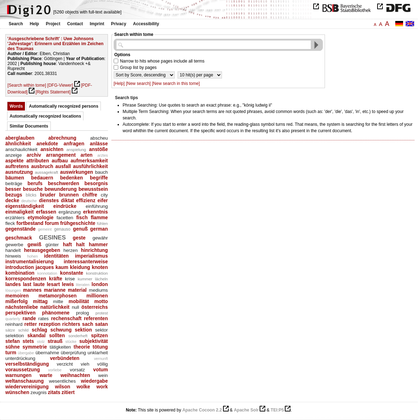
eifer (103, 200)
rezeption (49, 324)
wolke (83, 386)
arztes (102, 155)
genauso (62, 229)
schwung (61, 330)
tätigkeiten (60, 347)
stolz (41, 341)
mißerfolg (16, 301)
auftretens (17, 166)
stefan (12, 341)
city (104, 195)
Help (34, 23)
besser (13, 189)
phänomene (55, 313)
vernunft (101, 358)
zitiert (68, 392)
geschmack (18, 238)
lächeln (101, 279)
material (77, 290)
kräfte (56, 278)
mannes (32, 290)
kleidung (80, 267)
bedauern (42, 178)
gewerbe (14, 244)
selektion (14, 335)
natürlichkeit (55, 307)
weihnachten (75, 375)
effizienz (85, 200)
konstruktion (97, 273)
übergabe (26, 353)
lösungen (13, 290)
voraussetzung (22, 369)
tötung (100, 347)
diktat (67, 200)
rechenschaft (66, 318)
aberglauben (19, 138)
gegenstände (20, 229)
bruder (48, 195)
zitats (54, 392)
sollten (57, 335)
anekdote (47, 143)
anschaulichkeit (21, 149)
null (75, 307)
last (27, 284)
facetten (64, 217)
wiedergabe (94, 381)
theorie (82, 347)
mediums (98, 290)
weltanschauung (24, 381)
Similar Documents (29, 126)
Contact (75, 23)
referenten (96, 318)
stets (28, 341)
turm (10, 352)
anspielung (76, 149)
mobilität (79, 301)
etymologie (41, 217)
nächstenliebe (21, 307)
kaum (61, 267)
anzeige (13, 155)
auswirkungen (76, 172)
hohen (32, 256)
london (100, 284)
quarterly (12, 319)
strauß (55, 341)
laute (39, 284)
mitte (58, 301)
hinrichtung (94, 250)
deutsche (29, 201)
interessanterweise (86, 261)
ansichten (51, 149)
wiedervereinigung (27, 386)
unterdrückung (20, 358)
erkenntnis (95, 212)
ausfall (63, 166)
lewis (68, 284)
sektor (101, 330)
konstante (71, 273)
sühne (12, 347)
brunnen (68, 195)
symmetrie (34, 347)
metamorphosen (57, 295)
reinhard (13, 324)
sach (87, 324)
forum (52, 223)
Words (16, 106)
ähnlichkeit (18, 143)
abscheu (99, 138)
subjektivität (93, 341)
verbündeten (65, 358)
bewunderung (60, 189)
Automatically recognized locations (45, 116)
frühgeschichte (78, 223)
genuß (80, 229)
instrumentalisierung (29, 261)
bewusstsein (93, 189)
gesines (52, 236)
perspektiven (20, 313)
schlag (39, 330)
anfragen (74, 143)
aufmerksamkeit (89, 160)
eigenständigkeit (24, 206)
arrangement (61, 155)
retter (31, 324)
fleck (10, 223)
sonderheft (77, 336)
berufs (35, 183)
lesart (53, 284)
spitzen (99, 335)
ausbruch (42, 166)
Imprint (97, 23)
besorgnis (96, 183)
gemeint (44, 229)
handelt (13, 250)
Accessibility (146, 23)
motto (101, 301)
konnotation (47, 273)
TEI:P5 (277, 410)
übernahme (47, 352)
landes (13, 284)
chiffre (89, 195)
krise (70, 278)
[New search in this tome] (176, 83)
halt (80, 244)
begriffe (99, 178)
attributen (37, 160)
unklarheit (97, 352)
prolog (82, 313)
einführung (97, 206)
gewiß (34, 244)
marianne (54, 290)
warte (45, 375)
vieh (85, 364)
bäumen (14, 178)
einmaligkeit (19, 212)
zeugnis (39, 392)
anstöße (98, 149)
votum (100, 369)
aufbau (60, 160)
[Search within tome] (26, 85)
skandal (36, 335)
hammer (98, 244)
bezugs (13, 195)
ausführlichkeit (90, 166)
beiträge (13, 183)
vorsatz (77, 369)
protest (102, 313)
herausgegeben (42, 250)
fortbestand (29, 223)
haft (67, 244)
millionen (97, 295)
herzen (70, 250)
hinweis (13, 256)
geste (79, 238)
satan (101, 324)
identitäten (56, 256)
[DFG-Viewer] (60, 85)
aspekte (14, 160)
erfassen (46, 212)
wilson (62, 386)
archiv (34, 155)
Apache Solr (246, 410)
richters (71, 324)
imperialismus (91, 256)
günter (52, 244)
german (99, 229)
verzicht (65, 364)
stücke (70, 341)
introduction (19, 267)
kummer (85, 279)
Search (16, 23)
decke (12, 200)
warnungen (18, 375)
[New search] (138, 83)
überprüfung (73, 352)
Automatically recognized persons (63, 106)
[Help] (119, 83)
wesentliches (62, 381)
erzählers (15, 217)
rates (43, 318)
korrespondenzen (25, 278)
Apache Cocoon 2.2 (202, 410)
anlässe (99, 143)
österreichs (94, 307)
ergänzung (70, 212)
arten (87, 155)
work (102, 386)
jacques (45, 267)
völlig (102, 364)
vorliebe (55, 370)
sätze (10, 330)
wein (103, 375)
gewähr (100, 238)
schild (23, 330)
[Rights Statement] (53, 92)
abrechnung (62, 138)
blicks (31, 195)
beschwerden (63, 183)
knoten (100, 267)
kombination (19, 273)
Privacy (118, 23)
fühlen (102, 223)
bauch (101, 172)
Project (53, 23)
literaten (82, 284)
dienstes (49, 200)
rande (29, 318)
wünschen (17, 392)
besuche (33, 189)
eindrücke (64, 206)
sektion (83, 330)
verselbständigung (27, 364)
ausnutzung (19, 172)
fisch (82, 217)
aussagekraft (46, 172)
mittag (40, 301)
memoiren (17, 295)
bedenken (71, 178)
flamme (99, 217)
